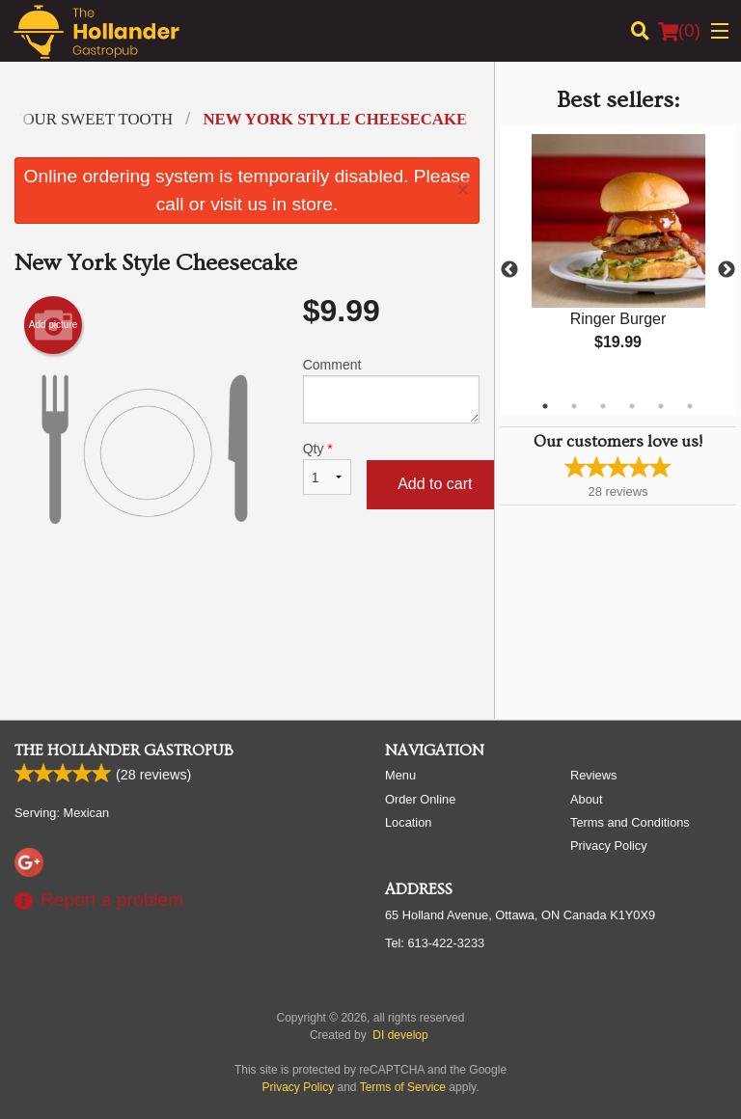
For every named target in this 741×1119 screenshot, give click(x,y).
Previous (509, 270)
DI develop (399, 1035)
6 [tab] (690, 406)
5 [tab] (661, 406)
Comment (391, 390)
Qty (327, 468)
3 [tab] (603, 406)
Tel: (434, 943)
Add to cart (435, 484)
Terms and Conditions (630, 822)
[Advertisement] (247, 641)
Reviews (593, 775)
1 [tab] (545, 406)
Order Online (420, 799)
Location (408, 822)
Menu (400, 775)
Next (726, 270)
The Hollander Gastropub (123, 750)
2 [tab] (574, 406)
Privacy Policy (608, 845)
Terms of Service (403, 1087)
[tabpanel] (618, 258)
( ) (679, 30)
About (586, 799)
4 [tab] (632, 406)
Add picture (53, 325)
